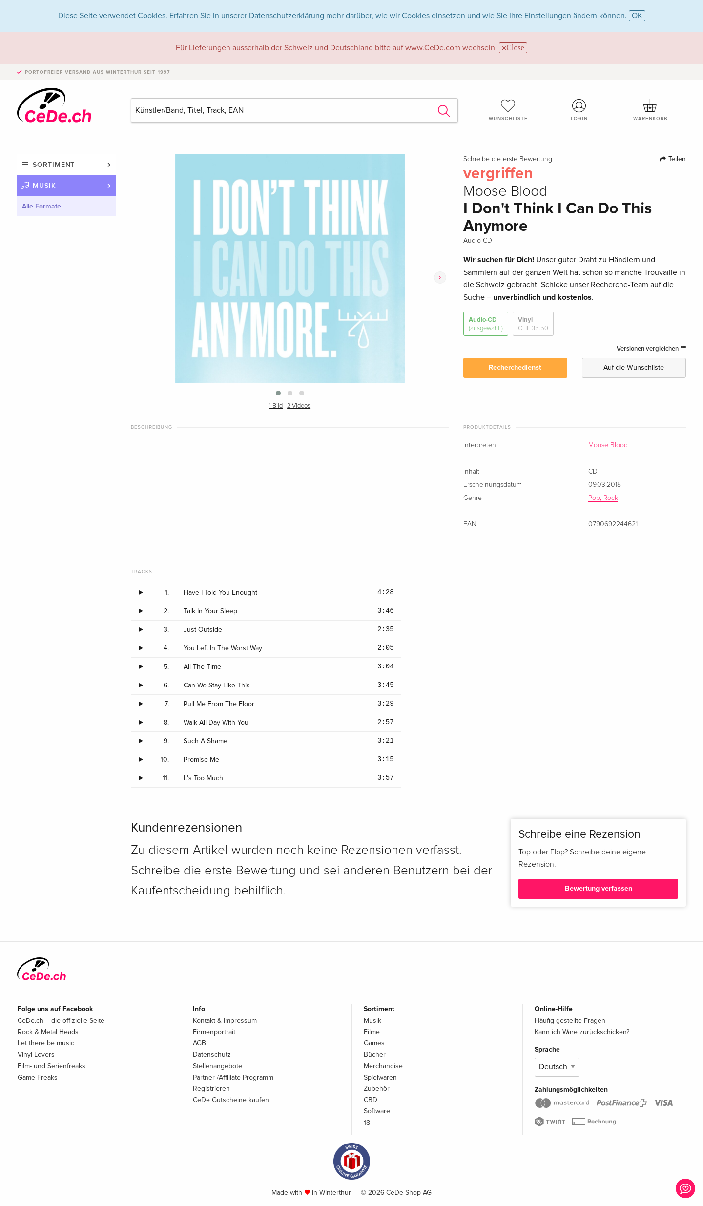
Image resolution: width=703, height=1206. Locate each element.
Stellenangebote (217, 1066)
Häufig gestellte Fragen (570, 1021)
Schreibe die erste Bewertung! (508, 159)
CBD (370, 1100)
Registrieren (211, 1088)
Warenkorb (650, 110)
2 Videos (298, 406)
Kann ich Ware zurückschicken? (582, 1032)
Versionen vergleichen (651, 349)
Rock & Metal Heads (48, 1032)
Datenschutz (212, 1054)
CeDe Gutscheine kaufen (231, 1100)
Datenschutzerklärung (286, 16)
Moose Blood (608, 445)
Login (579, 110)
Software (377, 1111)
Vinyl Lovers (36, 1054)
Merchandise (383, 1066)
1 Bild (276, 406)
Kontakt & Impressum (225, 1021)
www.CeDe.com (432, 48)
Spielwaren (380, 1077)
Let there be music (46, 1043)
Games (374, 1043)
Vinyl (533, 324)
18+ (368, 1123)
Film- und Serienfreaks (51, 1066)
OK (637, 16)
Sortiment (54, 165)
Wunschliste (508, 110)
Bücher (375, 1054)
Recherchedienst (515, 367)
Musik (44, 186)
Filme (372, 1032)
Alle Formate (41, 206)
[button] (278, 393)
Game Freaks (38, 1077)
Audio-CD (486, 324)
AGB (199, 1043)
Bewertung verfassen (598, 888)
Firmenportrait (214, 1032)
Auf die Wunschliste (633, 367)
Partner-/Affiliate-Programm (233, 1077)
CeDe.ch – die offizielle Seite (61, 1021)
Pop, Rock (603, 498)
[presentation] (440, 277)
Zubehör (377, 1088)
